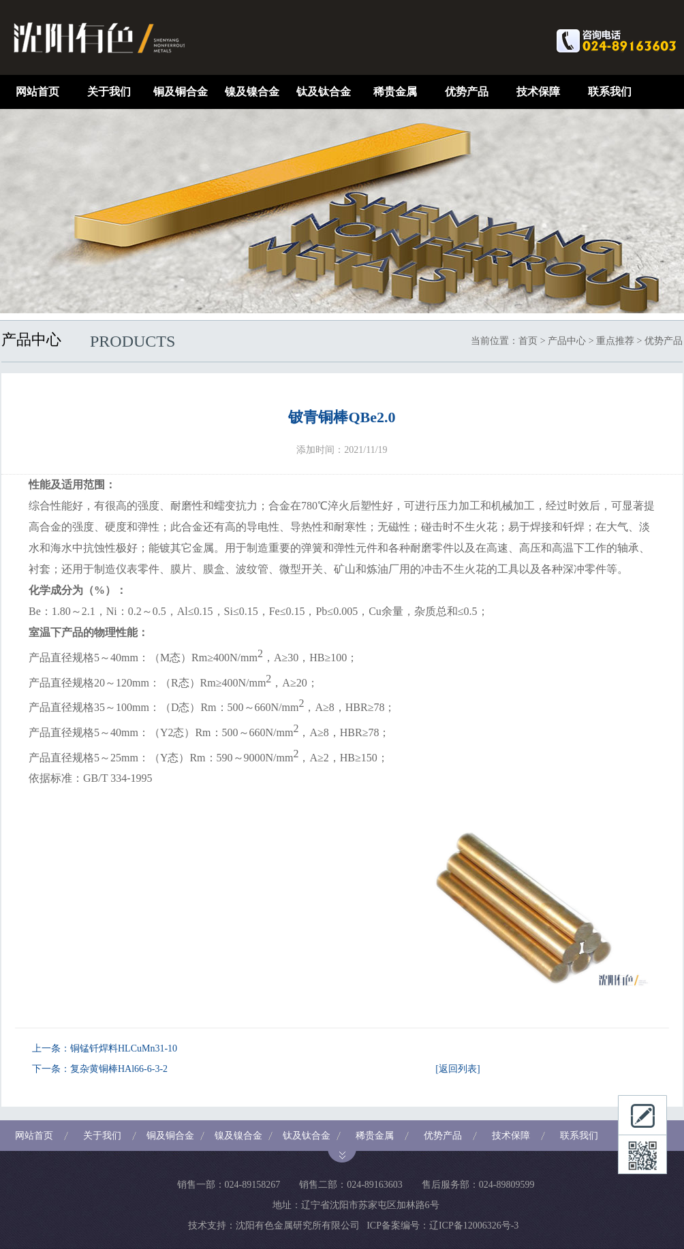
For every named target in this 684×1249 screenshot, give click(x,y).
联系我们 (610, 91)
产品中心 (567, 341)
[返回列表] (457, 1069)
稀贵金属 (395, 91)
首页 (528, 341)
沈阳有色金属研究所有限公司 (298, 1225)
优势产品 (466, 91)
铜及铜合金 (180, 91)
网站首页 (37, 91)
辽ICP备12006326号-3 (473, 1225)
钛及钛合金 (323, 91)
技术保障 (538, 91)
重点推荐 (615, 341)
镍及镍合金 (252, 91)
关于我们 (109, 91)
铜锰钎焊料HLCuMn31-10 (123, 1048)
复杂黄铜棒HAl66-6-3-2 (119, 1069)
